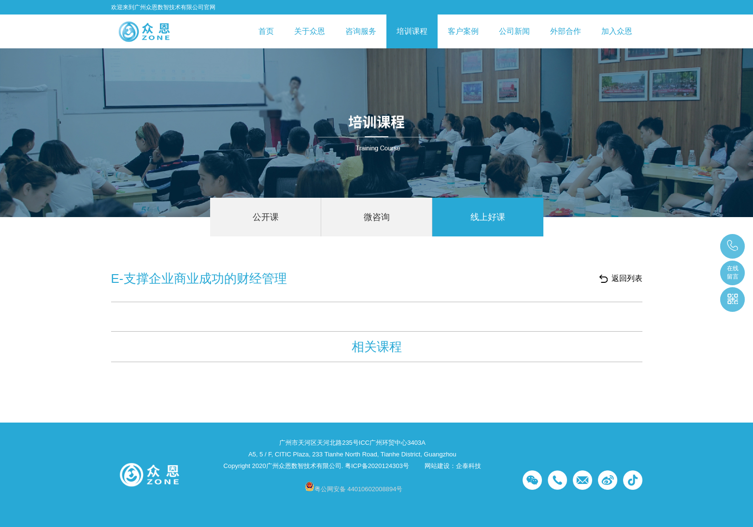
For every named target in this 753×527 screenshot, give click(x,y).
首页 (266, 31)
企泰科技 (468, 465)
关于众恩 (309, 31)
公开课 (266, 217)
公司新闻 (514, 31)
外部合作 (565, 31)
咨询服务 (360, 31)
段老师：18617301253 (733, 246)
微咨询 (377, 217)
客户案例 (463, 31)
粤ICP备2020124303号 (377, 465)
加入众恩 (616, 31)
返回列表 (626, 278)
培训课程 (412, 31)
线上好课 (487, 217)
